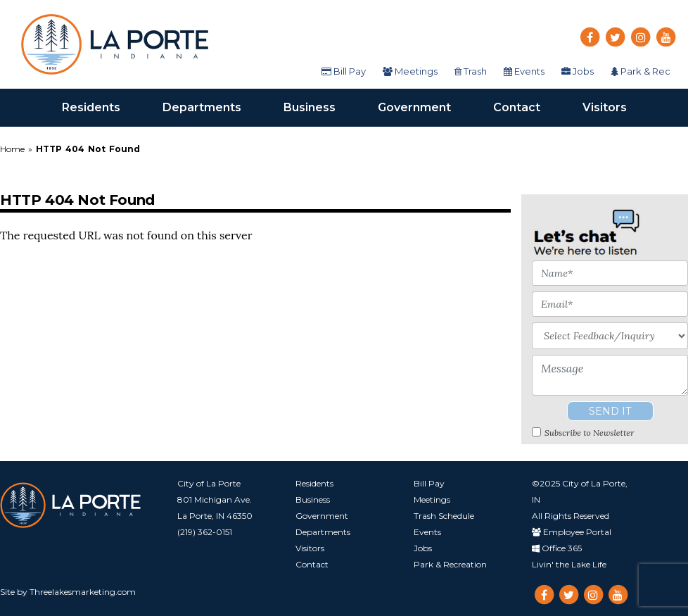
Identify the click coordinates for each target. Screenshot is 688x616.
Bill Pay (343, 71)
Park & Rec (640, 71)
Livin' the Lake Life (569, 564)
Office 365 (557, 548)
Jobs (577, 71)
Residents (101, 106)
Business (320, 106)
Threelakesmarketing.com (83, 591)
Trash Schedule (444, 515)
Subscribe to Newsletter (589, 432)
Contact (527, 106)
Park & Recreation (450, 564)
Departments (212, 106)
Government (425, 106)
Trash (470, 71)
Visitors (615, 106)
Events (524, 71)
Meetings (410, 71)
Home (14, 149)
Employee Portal (571, 532)
